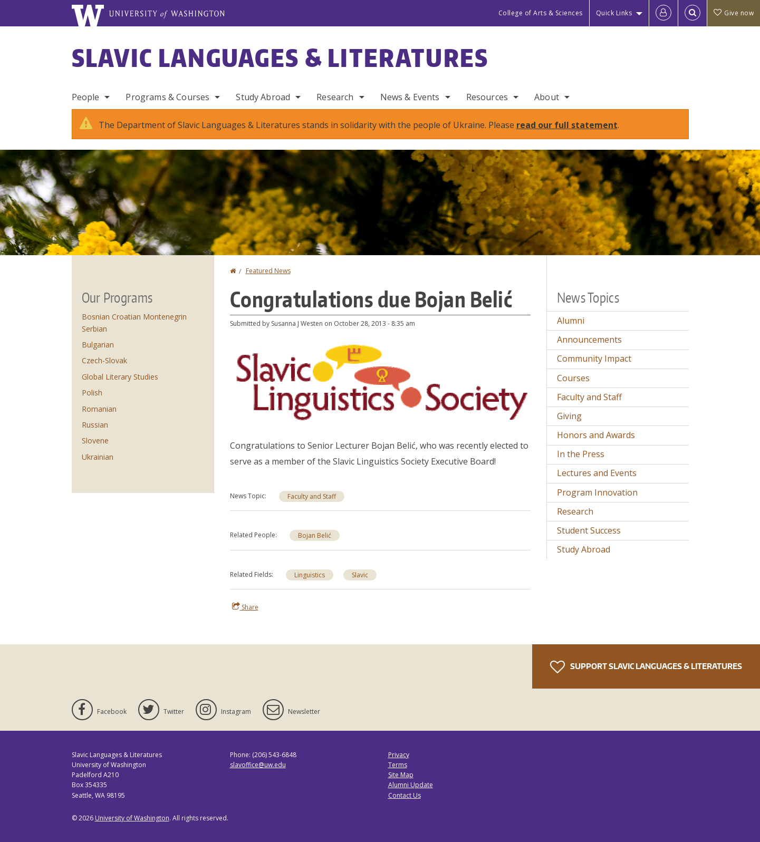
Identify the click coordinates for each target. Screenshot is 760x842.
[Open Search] (692, 13)
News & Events (410, 97)
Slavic (360, 574)
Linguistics (309, 574)
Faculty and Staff (311, 496)
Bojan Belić (314, 535)
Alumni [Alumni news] (570, 320)
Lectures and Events (597, 473)
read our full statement (567, 125)
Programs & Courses (167, 97)
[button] (380, 382)
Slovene (95, 440)
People (86, 97)
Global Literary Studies (120, 377)
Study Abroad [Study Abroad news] (583, 549)
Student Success (589, 530)
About (546, 97)
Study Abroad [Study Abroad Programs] (263, 97)
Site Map (400, 774)
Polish (92, 393)
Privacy (398, 754)
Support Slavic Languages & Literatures (646, 667)
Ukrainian (97, 457)
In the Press (580, 454)
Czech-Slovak (104, 360)
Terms (397, 764)
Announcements (589, 339)
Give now (734, 12)
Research (334, 97)
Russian (95, 425)
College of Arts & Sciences (540, 12)
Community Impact (594, 358)
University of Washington (132, 818)
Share (245, 607)
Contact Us (404, 795)
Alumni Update (410, 784)
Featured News (268, 270)
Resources (487, 97)
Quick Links (614, 12)
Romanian (99, 409)
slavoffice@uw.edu (258, 764)
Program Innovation (597, 492)
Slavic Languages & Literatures (280, 57)
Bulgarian (98, 345)
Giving (569, 416)
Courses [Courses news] (573, 378)
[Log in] (663, 13)
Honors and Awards (596, 435)
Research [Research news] (575, 511)
